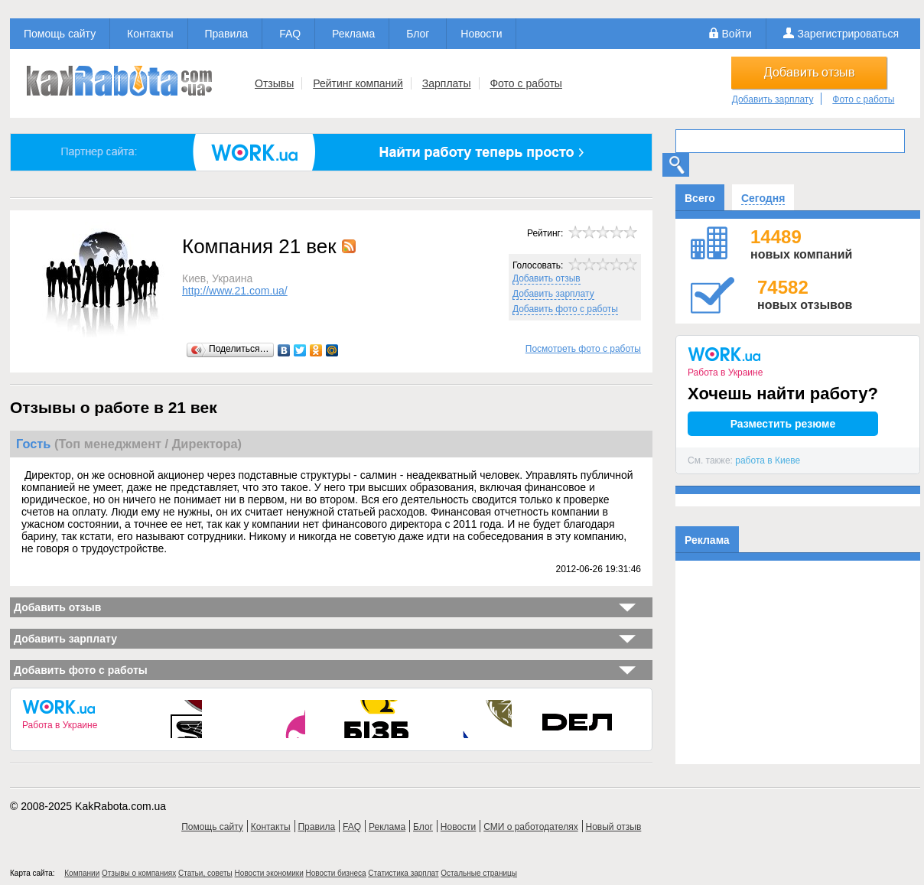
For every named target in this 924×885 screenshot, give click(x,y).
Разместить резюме (783, 424)
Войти (737, 34)
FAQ (290, 34)
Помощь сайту (60, 34)
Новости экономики (269, 873)
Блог (417, 34)
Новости (481, 34)
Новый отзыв (614, 827)
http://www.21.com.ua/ (235, 291)
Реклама (353, 34)
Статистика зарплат (403, 873)
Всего (700, 198)
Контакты (150, 34)
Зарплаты (446, 83)
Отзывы (274, 83)
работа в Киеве (767, 460)
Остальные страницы (479, 873)
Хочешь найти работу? (783, 393)
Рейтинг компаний (358, 83)
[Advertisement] (797, 668)
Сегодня (763, 198)
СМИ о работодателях (530, 827)
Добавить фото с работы (565, 309)
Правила (226, 34)
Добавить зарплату (773, 99)
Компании (81, 873)
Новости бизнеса (336, 873)
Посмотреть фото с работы (583, 348)
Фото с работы (526, 83)
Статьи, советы (205, 873)
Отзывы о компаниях (139, 873)
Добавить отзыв (546, 278)
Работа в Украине (59, 725)
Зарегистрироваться (848, 34)
